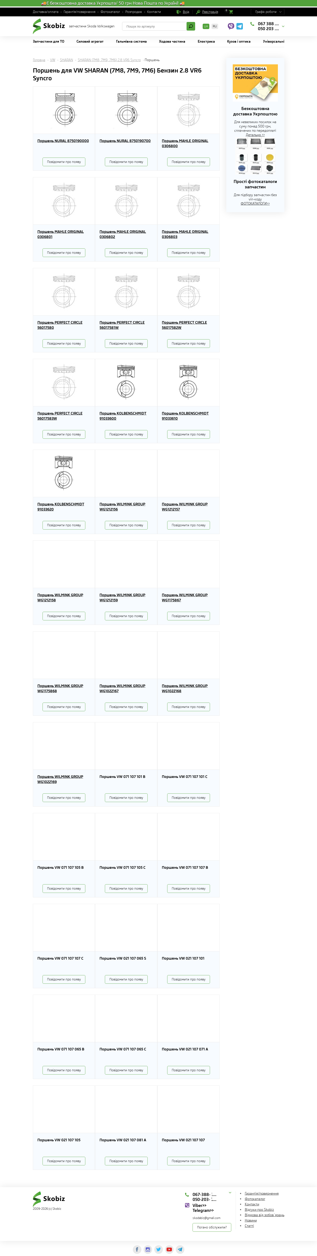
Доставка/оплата (45, 12)
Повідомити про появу (64, 162)
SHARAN (66, 60)
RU (215, 26)
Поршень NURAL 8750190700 (125, 141)
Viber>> (199, 1205)
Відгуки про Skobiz (259, 1210)
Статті (249, 1226)
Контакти (154, 12)
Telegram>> (203, 1210)
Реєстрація (210, 12)
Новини (251, 1220)
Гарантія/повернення (79, 12)
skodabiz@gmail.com (207, 1218)
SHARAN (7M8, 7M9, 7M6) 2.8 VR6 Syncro (109, 60)
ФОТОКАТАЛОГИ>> (255, 203)
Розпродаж (133, 12)
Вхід (186, 12)
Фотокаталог (110, 12)
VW (52, 60)
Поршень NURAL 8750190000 (63, 141)
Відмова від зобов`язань (264, 1215)
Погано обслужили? (212, 1227)
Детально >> (255, 135)
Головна (39, 60)
